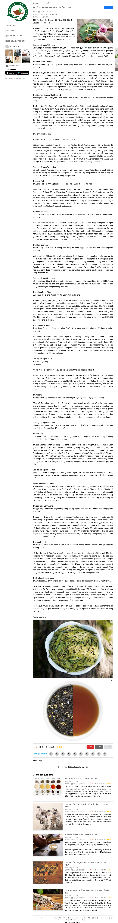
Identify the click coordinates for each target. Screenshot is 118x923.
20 (89, 918)
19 (85, 918)
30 (75, 919)
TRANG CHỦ (10, 25)
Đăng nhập (62, 767)
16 (72, 918)
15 (68, 918)
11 (51, 918)
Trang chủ (37, 3)
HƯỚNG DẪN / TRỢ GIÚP (15, 41)
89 (83, 919)
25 (110, 918)
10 (47, 918)
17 (76, 918)
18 (80, 918)
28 (67, 919)
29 (71, 919)
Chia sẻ (46, 3)
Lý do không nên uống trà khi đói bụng (81, 835)
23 (101, 918)
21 (93, 918)
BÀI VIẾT (55, 14)
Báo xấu (108, 747)
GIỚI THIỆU (10, 30)
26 (58, 919)
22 (97, 918)
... (43, 918)
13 (60, 918)
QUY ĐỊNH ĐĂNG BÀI (13, 36)
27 (62, 919)
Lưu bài (99, 747)
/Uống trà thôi (12, 66)
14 (64, 918)
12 (56, 918)
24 (105, 918)
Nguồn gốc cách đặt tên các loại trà (81, 779)
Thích (90, 747)
